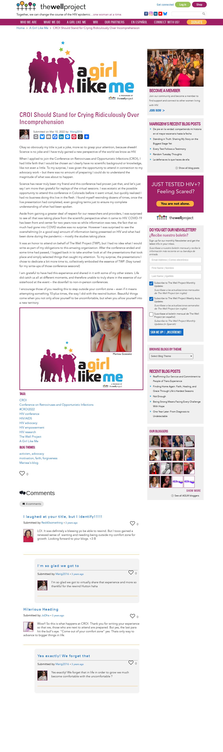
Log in (182, 4)
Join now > (157, 110)
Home (20, 28)
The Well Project (30, 437)
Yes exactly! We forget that (63, 656)
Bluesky (165, 14)
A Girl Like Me (76, 22)
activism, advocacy (31, 454)
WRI (95, 22)
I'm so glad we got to (58, 566)
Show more (193, 490)
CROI (23, 400)
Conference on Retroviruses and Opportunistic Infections (56, 405)
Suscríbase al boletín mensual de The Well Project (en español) (176, 315)
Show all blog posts (189, 168)
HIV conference (29, 414)
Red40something (52, 522)
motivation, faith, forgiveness (38, 458)
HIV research (27, 432)
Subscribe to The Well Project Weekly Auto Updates (177, 300)
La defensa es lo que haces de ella (171, 159)
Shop (199, 4)
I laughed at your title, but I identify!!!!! (62, 516)
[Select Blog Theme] (171, 356)
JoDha (45, 615)
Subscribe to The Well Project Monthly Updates (174, 285)
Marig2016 (76, 131)
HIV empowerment (31, 427)
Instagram (150, 14)
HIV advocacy (28, 423)
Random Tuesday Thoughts (167, 154)
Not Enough (159, 396)
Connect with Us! (166, 22)
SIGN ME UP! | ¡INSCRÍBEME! (165, 332)
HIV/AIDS (25, 418)
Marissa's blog (28, 463)
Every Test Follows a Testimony (169, 149)
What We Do (52, 22)
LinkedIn (156, 14)
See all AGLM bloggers (187, 495)
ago (71, 523)
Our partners (114, 22)
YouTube (160, 14)
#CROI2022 (27, 409)
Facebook (146, 14)
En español (139, 22)
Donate (196, 22)
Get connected (165, 4)
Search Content (204, 13)
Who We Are (28, 22)
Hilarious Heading (41, 609)
